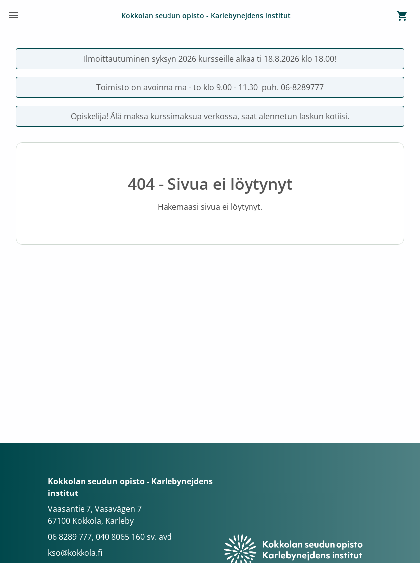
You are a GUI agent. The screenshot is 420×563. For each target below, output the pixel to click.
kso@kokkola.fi (75, 552)
